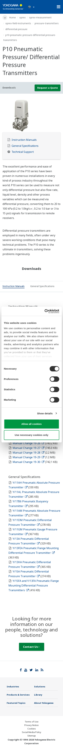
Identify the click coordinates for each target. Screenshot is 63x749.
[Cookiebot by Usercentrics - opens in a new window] (45, 311)
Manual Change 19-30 (28, 462)
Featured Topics (16, 702)
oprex (22, 17)
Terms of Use (31, 721)
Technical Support (23, 152)
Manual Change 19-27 (28, 448)
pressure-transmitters (47, 23)
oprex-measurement (40, 17)
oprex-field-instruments (18, 23)
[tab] (13, 287)
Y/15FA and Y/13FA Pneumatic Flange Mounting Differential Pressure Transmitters (33, 585)
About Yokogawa (43, 702)
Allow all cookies (31, 424)
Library (38, 694)
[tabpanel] (31, 115)
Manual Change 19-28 (28, 452)
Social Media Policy (31, 732)
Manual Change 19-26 (28, 443)
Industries (13, 686)
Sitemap (31, 735)
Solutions (39, 686)
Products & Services (18, 694)
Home (12, 17)
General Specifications (25, 146)
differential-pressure (16, 29)
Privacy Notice (31, 725)
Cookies (31, 728)
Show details (45, 413)
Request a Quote (47, 87)
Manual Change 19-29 (28, 457)
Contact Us (31, 647)
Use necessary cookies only (31, 435)
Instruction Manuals (24, 140)
